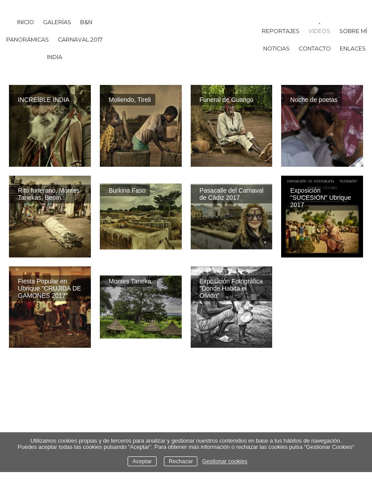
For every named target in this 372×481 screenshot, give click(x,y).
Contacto (315, 48)
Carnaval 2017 (80, 39)
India (54, 57)
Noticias (276, 48)
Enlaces (353, 48)
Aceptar (142, 461)
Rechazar (181, 461)
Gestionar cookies (225, 461)
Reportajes (280, 31)
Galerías (57, 22)
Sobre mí (353, 31)
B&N (86, 22)
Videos (319, 31)
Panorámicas (27, 39)
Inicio (25, 22)
